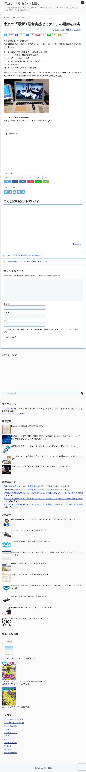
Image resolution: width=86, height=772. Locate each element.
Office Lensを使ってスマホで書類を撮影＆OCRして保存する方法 (31, 486)
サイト (6, 321)
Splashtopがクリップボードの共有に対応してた (24, 262)
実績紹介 (7, 749)
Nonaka (78, 244)
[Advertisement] (23, 151)
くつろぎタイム (10, 733)
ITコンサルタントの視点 (14, 723)
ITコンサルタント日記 (21, 3)
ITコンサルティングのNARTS (14, 413)
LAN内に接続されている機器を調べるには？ (29, 618)
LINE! (54, 35)
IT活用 (6, 729)
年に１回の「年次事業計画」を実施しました (23, 255)
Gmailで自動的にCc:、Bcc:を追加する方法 (29, 563)
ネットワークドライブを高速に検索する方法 (29, 574)
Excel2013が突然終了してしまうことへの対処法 (31, 607)
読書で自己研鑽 (10, 753)
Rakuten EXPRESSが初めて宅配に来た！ (28, 426)
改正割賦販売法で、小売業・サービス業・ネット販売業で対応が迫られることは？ (45, 446)
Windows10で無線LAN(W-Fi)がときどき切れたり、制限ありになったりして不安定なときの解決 (43, 493)
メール (8, 312)
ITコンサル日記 (74, 30)
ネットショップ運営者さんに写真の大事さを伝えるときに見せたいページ (41, 466)
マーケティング (10, 743)
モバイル (7, 746)
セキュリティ (9, 739)
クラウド (7, 736)
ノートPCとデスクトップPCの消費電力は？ (29, 530)
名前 (7, 304)
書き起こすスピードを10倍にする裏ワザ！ (29, 596)
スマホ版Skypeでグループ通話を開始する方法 (30, 541)
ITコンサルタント (9, 409)
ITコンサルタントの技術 (14, 719)
